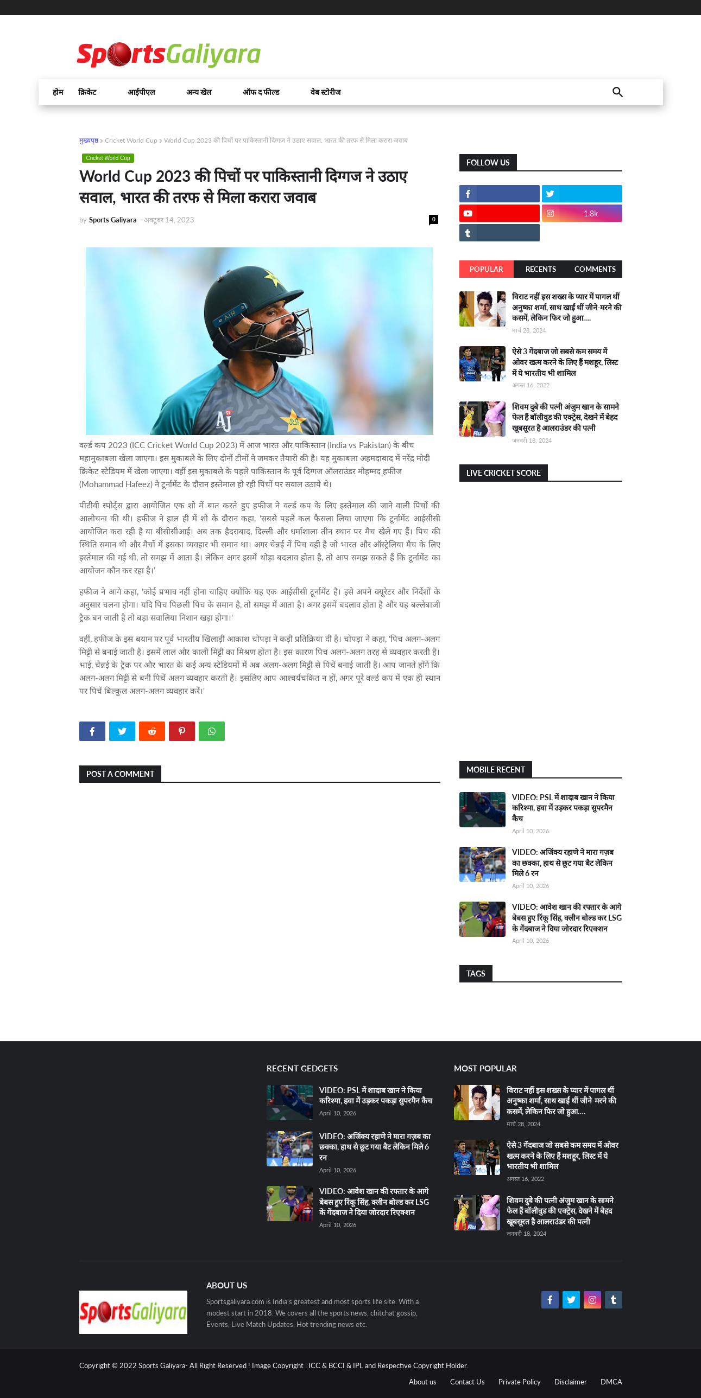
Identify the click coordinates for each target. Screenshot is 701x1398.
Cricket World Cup (131, 140)
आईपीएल (141, 92)
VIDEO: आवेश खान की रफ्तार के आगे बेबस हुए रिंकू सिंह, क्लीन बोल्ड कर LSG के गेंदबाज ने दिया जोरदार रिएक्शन (567, 917)
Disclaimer (570, 1381)
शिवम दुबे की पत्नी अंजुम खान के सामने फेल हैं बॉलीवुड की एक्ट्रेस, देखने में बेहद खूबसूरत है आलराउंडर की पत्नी (565, 417)
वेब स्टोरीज (325, 92)
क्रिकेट (87, 92)
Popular (486, 269)
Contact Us (467, 1381)
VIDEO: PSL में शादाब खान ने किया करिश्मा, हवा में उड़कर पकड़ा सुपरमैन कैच (563, 808)
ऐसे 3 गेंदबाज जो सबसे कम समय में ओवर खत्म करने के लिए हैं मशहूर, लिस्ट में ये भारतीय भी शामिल (565, 362)
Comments (595, 269)
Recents (541, 269)
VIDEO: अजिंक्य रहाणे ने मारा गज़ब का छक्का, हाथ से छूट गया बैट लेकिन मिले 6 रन (563, 862)
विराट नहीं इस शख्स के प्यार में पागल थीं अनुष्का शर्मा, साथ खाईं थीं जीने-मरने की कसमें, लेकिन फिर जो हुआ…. (567, 307)
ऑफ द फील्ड (261, 92)
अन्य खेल (198, 92)
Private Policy (519, 1381)
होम (58, 92)
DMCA (611, 1381)
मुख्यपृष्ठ (88, 140)
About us (423, 1381)
